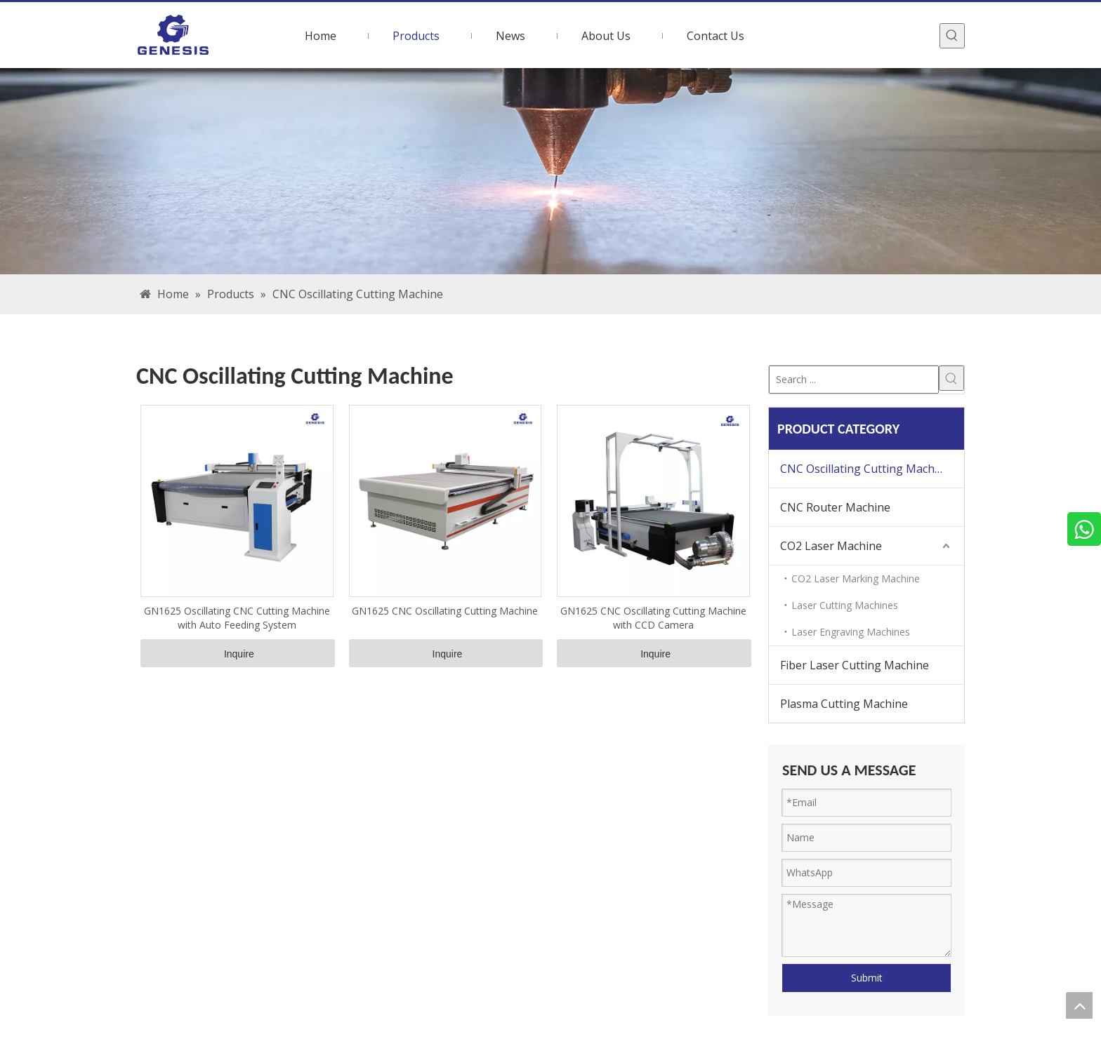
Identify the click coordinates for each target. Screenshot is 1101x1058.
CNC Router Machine (835, 507)
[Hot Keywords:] (952, 35)
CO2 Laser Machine (831, 546)
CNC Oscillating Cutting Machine (865, 468)
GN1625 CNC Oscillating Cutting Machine (445, 610)
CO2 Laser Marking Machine (855, 578)
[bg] (550, 171)
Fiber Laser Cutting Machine (854, 665)
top (1079, 1005)
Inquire (239, 653)
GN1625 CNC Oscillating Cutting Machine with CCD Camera (653, 617)
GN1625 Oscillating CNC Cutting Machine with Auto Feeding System (237, 617)
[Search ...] (854, 380)
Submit (867, 977)
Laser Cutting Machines (844, 605)
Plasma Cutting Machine (844, 703)
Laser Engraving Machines (850, 631)
